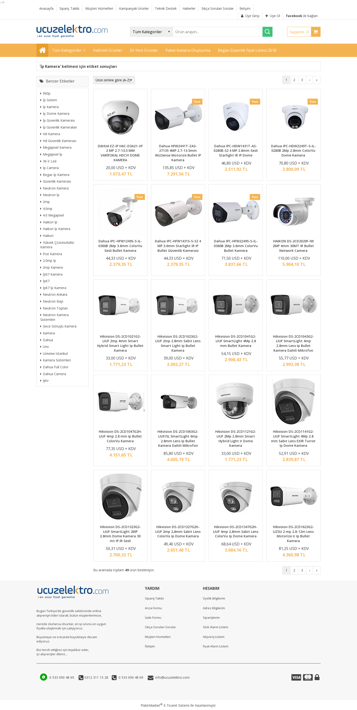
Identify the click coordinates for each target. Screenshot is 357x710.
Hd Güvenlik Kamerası (58, 140)
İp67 (44, 281)
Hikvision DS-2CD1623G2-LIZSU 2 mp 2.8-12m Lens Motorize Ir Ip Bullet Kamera (293, 534)
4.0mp (46, 208)
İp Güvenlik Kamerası (57, 120)
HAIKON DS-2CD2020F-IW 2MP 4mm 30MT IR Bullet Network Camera (293, 246)
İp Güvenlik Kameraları (58, 127)
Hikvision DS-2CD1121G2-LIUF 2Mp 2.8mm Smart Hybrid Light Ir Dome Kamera (235, 438)
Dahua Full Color (54, 367)
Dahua (46, 340)
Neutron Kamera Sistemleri (54, 317)
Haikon (47, 235)
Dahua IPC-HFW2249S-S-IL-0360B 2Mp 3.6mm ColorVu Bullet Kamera (236, 246)
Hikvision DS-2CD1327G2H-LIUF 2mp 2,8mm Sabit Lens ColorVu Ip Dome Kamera (178, 531)
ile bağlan (302, 16)
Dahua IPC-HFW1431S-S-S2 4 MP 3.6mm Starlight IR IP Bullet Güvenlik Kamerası (178, 246)
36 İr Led (48, 161)
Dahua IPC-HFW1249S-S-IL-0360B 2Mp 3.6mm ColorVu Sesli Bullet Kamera (120, 246)
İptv (44, 380)
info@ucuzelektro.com (171, 677)
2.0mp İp (48, 260)
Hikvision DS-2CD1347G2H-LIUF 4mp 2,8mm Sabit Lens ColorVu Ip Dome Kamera (235, 531)
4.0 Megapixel (52, 215)
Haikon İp (48, 222)
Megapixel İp (51, 154)
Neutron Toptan (54, 308)
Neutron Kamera (54, 188)
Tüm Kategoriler (66, 50)
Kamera (47, 333)
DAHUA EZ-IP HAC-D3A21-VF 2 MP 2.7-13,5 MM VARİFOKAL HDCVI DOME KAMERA (120, 153)
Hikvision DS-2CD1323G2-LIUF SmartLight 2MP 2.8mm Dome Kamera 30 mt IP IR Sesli (120, 534)
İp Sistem (48, 100)
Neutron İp (49, 195)
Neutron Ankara (53, 294)
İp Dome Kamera (54, 113)
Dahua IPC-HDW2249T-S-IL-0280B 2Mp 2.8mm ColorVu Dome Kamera (293, 150)
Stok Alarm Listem (215, 627)
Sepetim (300, 32)
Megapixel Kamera (55, 147)
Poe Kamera (51, 254)
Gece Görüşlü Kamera (58, 326)
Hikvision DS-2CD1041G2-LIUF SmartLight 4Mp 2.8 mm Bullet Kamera (235, 341)
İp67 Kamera (51, 274)
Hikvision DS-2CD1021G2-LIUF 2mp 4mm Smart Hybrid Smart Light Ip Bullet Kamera (120, 343)
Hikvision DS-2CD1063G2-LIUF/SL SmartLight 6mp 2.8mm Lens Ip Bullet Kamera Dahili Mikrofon (177, 438)
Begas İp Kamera (54, 174)
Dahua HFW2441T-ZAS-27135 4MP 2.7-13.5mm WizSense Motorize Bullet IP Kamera (178, 153)
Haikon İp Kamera (55, 228)
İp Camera (49, 168)
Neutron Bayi (51, 301)
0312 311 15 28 (96, 677)
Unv (44, 346)
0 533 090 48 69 (62, 677)
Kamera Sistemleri (55, 360)
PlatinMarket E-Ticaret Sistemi (165, 705)
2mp (45, 201)
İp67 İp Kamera (53, 288)
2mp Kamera (51, 267)
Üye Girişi (250, 16)
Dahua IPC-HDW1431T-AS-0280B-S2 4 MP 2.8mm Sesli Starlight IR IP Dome (236, 150)
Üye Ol (272, 16)
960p (45, 93)
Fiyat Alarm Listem (215, 646)
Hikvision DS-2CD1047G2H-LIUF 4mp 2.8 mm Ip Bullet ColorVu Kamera (120, 436)
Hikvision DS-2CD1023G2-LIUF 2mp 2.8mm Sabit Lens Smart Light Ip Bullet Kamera (178, 343)
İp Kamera (49, 107)
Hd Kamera (50, 134)
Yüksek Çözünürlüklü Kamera (57, 244)
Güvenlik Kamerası (55, 181)
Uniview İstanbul (54, 353)
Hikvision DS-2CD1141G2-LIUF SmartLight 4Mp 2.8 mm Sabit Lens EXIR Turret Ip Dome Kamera (293, 438)
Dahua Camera (53, 374)
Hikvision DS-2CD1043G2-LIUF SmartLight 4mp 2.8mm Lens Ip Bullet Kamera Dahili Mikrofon (293, 343)
